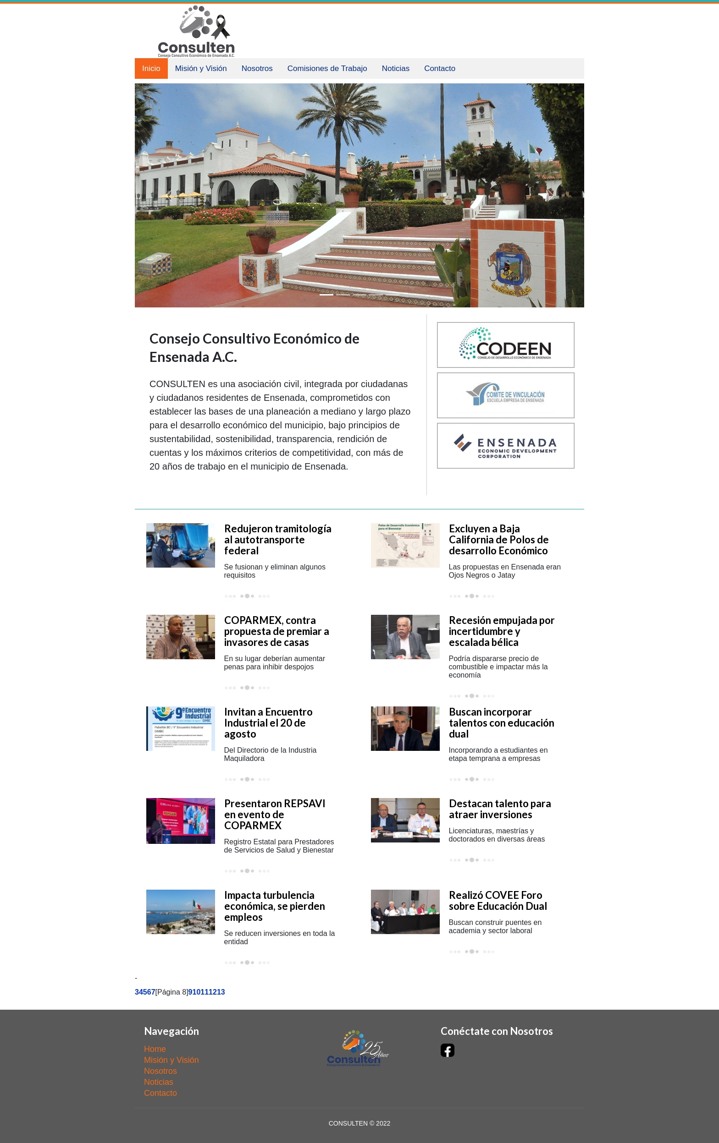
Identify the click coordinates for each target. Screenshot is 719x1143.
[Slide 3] (359, 295)
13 (221, 992)
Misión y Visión (201, 68)
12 (213, 992)
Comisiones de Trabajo (327, 68)
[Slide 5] (392, 295)
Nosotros (257, 68)
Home (155, 1049)
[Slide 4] (376, 295)
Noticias (395, 68)
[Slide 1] (326, 295)
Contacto (439, 68)
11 (204, 992)
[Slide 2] (343, 295)
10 (197, 992)
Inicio (151, 68)
